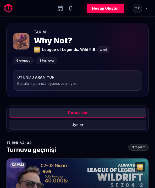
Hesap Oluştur (105, 8)
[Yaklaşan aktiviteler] (60, 8)
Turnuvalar (77, 112)
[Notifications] (71, 8)
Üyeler (77, 124)
